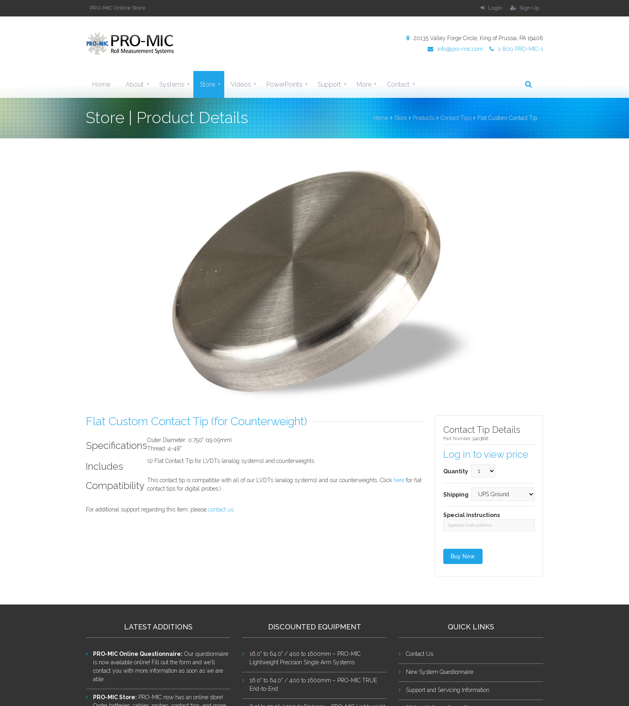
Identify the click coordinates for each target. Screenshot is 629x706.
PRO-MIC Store (114, 697)
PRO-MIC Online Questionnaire (137, 654)
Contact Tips (455, 118)
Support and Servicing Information (447, 690)
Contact (402, 84)
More (368, 84)
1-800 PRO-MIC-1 (516, 49)
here (399, 480)
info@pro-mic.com (455, 49)
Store (212, 84)
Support (334, 84)
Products (423, 118)
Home (101, 84)
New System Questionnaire (439, 672)
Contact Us (419, 654)
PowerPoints (288, 84)
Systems (176, 84)
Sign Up (524, 8)
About (139, 84)
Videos (245, 84)
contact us (220, 509)
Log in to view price (485, 454)
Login (491, 8)
